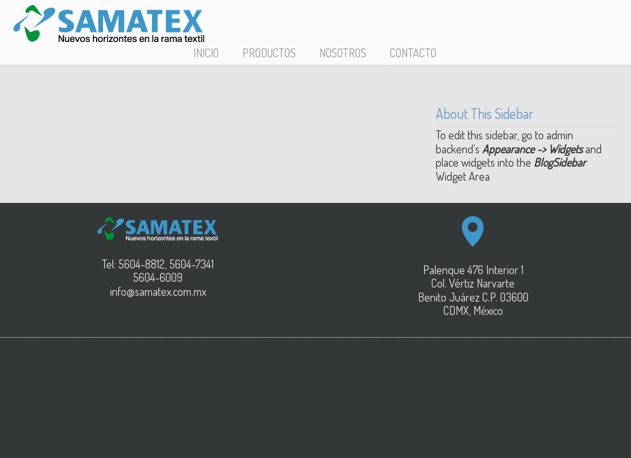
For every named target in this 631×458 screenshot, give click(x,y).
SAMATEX (109, 23)
